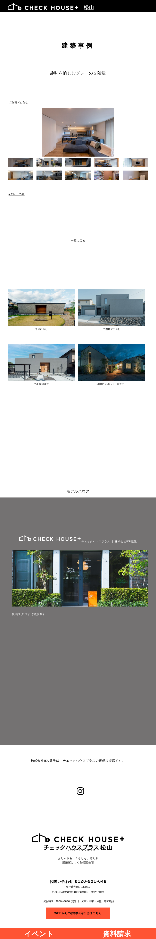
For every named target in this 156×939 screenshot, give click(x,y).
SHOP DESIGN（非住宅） (112, 384)
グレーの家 (17, 194)
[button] (145, 132)
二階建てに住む (18, 102)
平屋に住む (41, 329)
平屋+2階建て (41, 384)
